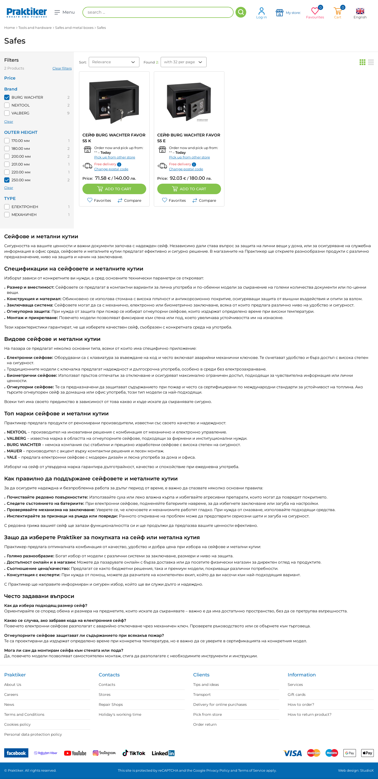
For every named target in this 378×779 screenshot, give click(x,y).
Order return (205, 724)
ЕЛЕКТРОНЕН (25, 206)
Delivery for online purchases (220, 704)
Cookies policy (17, 724)
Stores (105, 694)
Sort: (83, 62)
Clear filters (62, 68)
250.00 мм (21, 180)
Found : (151, 62)
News (9, 704)
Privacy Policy (218, 770)
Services (295, 684)
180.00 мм (21, 148)
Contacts (107, 684)
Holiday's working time (120, 714)
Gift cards (297, 694)
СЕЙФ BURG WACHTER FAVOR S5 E (188, 138)
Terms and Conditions (24, 714)
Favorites (99, 200)
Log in (261, 13)
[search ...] (158, 12)
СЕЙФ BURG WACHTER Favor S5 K (113, 138)
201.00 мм (21, 164)
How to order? (301, 704)
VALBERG (20, 113)
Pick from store (207, 714)
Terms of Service (251, 770)
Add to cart (114, 189)
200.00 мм (21, 156)
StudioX (367, 770)
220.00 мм (21, 172)
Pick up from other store (114, 157)
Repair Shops (111, 704)
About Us (12, 684)
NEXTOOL (21, 105)
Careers (11, 694)
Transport (202, 694)
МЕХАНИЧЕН (24, 214)
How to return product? (310, 714)
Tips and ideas (206, 684)
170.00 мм (21, 140)
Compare (129, 200)
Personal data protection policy (33, 734)
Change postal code (111, 169)
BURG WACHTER (27, 97)
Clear (8, 121)
